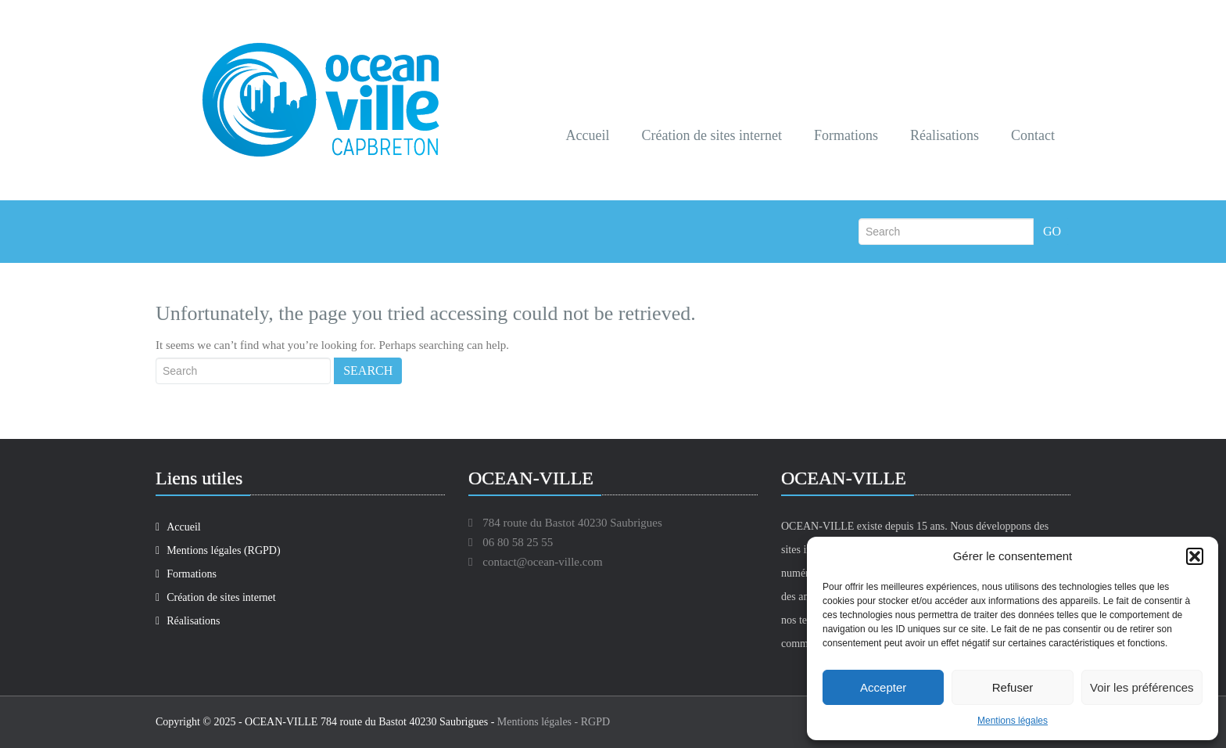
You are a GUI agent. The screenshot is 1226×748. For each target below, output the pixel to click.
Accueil (588, 135)
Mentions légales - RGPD (553, 722)
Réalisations (944, 135)
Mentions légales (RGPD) (218, 550)
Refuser (1013, 687)
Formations (846, 135)
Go (1052, 231)
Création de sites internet (712, 135)
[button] (1195, 556)
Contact (1033, 135)
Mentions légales (1012, 720)
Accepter (883, 687)
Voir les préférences (1142, 687)
